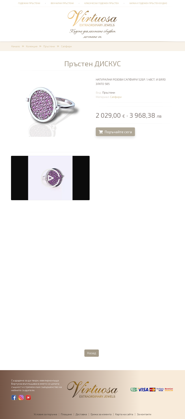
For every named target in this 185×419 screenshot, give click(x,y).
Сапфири (66, 46)
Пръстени (49, 46)
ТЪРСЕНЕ (19, 20)
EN (174, 20)
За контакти (144, 414)
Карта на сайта (124, 414)
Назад (91, 353)
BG (169, 20)
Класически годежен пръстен (101, 3)
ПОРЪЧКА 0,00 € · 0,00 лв (31, 30)
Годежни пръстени (29, 3)
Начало (15, 46)
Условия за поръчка (45, 414)
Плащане (66, 414)
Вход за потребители (149, 20)
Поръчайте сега (116, 132)
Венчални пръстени (62, 3)
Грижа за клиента (101, 414)
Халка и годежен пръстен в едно (148, 3)
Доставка (81, 414)
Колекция (31, 46)
